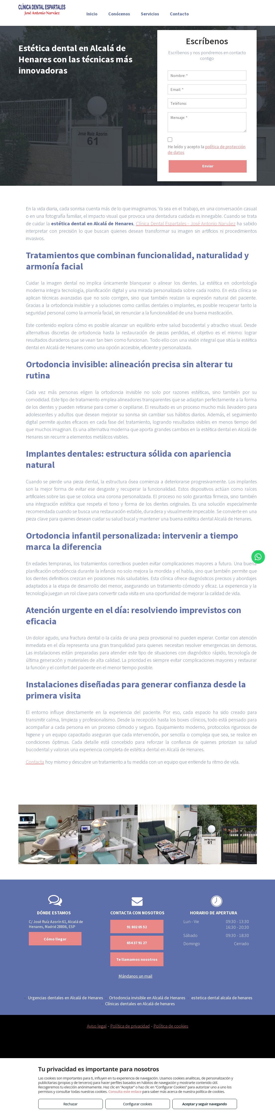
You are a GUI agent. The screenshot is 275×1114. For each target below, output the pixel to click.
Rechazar (70, 1104)
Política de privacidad (130, 1026)
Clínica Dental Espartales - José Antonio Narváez (186, 223)
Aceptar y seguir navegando (204, 1104)
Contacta (35, 762)
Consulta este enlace (124, 1091)
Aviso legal (97, 1026)
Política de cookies (171, 1026)
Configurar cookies (137, 1104)
